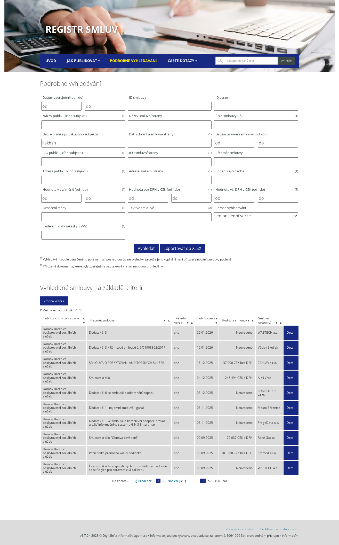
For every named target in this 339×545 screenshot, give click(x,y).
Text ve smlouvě (170, 207)
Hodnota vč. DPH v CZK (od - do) (256, 189)
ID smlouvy (137, 97)
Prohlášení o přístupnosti (278, 529)
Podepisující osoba (256, 171)
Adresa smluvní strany (170, 171)
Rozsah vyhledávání (230, 207)
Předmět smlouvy (229, 152)
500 (226, 481)
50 (210, 481)
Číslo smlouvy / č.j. (256, 115)
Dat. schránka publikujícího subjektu (70, 134)
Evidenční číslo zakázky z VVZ (84, 226)
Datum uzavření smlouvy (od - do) (241, 134)
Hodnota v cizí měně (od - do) (84, 189)
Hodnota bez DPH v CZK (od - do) (170, 189)
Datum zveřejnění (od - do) (63, 97)
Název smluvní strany (145, 115)
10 (203, 481)
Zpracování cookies (239, 529)
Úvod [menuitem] (50, 60)
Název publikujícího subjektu (84, 115)
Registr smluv (81, 29)
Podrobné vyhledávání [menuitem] (133, 60)
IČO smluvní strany (170, 152)
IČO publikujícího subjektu (84, 152)
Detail (291, 332)
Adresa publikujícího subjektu (84, 171)
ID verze (221, 97)
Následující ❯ (177, 481)
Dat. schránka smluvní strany (170, 134)
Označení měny (84, 207)
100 (217, 481)
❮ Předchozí (143, 481)
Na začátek (120, 481)
